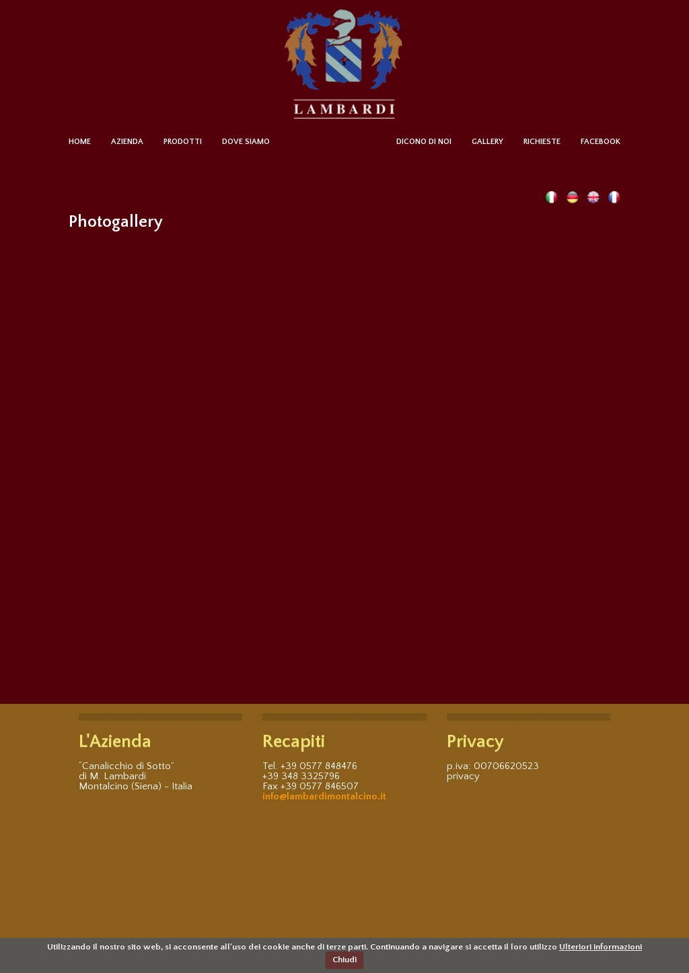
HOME (80, 141)
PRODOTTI (183, 141)
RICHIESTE (541, 141)
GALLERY (487, 141)
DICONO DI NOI (423, 141)
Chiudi (344, 959)
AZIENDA (127, 141)
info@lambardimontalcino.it (324, 796)
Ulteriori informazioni (600, 946)
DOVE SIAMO (246, 141)
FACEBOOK (600, 141)
